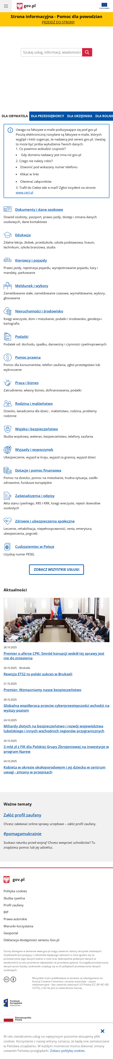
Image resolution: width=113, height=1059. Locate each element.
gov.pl (14, 879)
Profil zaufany (14, 905)
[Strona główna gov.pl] (26, 6)
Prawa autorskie (15, 919)
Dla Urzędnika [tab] (79, 116)
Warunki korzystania (18, 926)
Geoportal (11, 933)
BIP (6, 912)
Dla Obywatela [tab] (15, 116)
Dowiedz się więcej (56, 81)
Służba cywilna (14, 898)
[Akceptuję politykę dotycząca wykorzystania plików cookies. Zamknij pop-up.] (102, 1031)
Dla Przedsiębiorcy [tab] (47, 116)
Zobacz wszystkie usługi (56, 569)
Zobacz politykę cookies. (67, 1051)
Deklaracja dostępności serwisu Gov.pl (31, 940)
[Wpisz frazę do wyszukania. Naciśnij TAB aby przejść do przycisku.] (51, 52)
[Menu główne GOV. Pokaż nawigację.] (6, 6)
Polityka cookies (15, 891)
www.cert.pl (24, 192)
